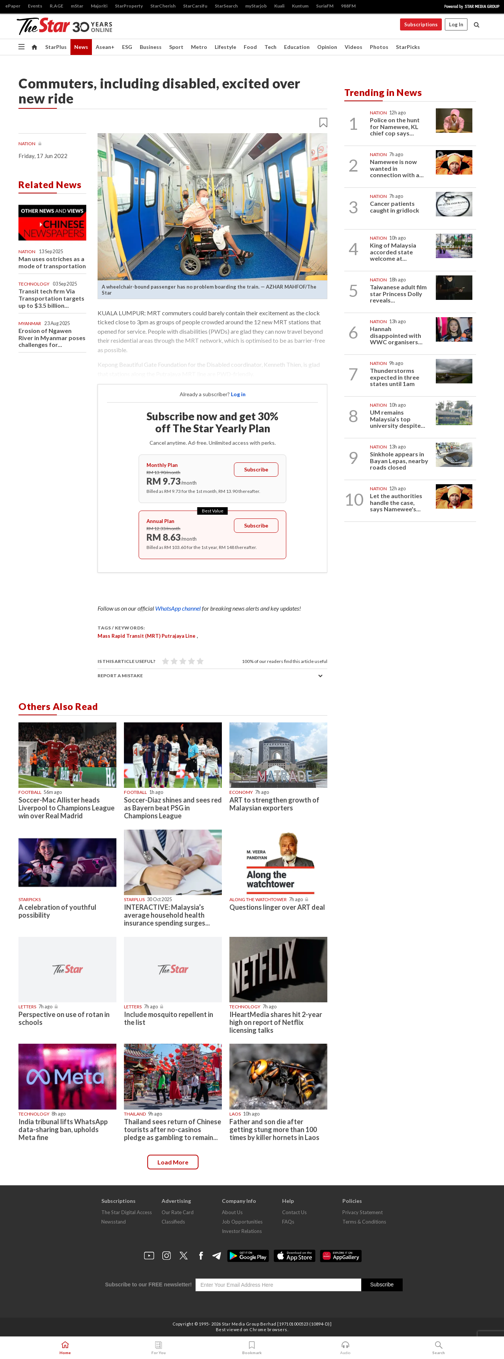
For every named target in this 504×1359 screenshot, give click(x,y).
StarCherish (163, 6)
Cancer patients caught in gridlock (394, 207)
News (81, 47)
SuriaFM (324, 6)
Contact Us (294, 1212)
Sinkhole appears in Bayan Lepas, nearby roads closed (399, 460)
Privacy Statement (362, 1212)
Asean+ (105, 47)
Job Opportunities (242, 1222)
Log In (456, 24)
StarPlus (56, 47)
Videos (353, 47)
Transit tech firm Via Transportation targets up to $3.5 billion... (51, 298)
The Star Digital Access (126, 1212)
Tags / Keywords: (121, 628)
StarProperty (129, 6)
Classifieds (173, 1222)
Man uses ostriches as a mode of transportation (52, 262)
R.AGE (56, 6)
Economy (241, 792)
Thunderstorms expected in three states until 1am (394, 377)
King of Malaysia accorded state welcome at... (393, 252)
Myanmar (29, 323)
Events (35, 6)
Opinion (327, 47)
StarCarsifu (195, 6)
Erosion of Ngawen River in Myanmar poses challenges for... (52, 337)
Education (297, 47)
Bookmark (252, 1348)
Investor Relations (242, 1231)
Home (65, 1348)
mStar (77, 6)
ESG (127, 47)
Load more (172, 1162)
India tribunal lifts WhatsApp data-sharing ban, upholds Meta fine (63, 1129)
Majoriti (99, 6)
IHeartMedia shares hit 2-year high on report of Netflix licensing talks (275, 1022)
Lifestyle (225, 47)
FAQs (288, 1222)
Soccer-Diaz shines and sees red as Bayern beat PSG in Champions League (173, 808)
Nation (27, 143)
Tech (270, 47)
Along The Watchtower (258, 899)
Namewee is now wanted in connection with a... (397, 168)
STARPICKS (29, 899)
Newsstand (113, 1222)
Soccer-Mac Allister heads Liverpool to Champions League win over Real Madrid (66, 808)
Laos (235, 1114)
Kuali (279, 6)
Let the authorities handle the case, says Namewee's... (396, 502)
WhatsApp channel (178, 608)
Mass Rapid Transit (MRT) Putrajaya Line (146, 636)
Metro (199, 47)
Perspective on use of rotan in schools (64, 1018)
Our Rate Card (178, 1212)
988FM (348, 6)
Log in (238, 394)
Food (250, 47)
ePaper (12, 6)
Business (151, 47)
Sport (176, 47)
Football (29, 792)
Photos (379, 47)
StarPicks (408, 47)
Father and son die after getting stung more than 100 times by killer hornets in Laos (274, 1129)
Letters (27, 1006)
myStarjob (256, 6)
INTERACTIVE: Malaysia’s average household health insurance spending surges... (167, 915)
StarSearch (226, 6)
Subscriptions (421, 24)
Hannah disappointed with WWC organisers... (396, 335)
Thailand (135, 1114)
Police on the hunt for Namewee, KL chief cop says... (395, 126)
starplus (134, 899)
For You (158, 1348)
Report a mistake (120, 675)
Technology (33, 284)
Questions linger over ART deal (277, 907)
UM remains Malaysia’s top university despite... (397, 419)
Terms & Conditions (364, 1222)
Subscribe (256, 469)
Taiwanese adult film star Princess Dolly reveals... (398, 293)
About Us (232, 1212)
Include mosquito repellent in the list (168, 1018)
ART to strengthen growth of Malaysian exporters (274, 804)
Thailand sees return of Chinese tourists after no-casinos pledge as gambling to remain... (172, 1129)
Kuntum (300, 6)
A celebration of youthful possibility (57, 911)
